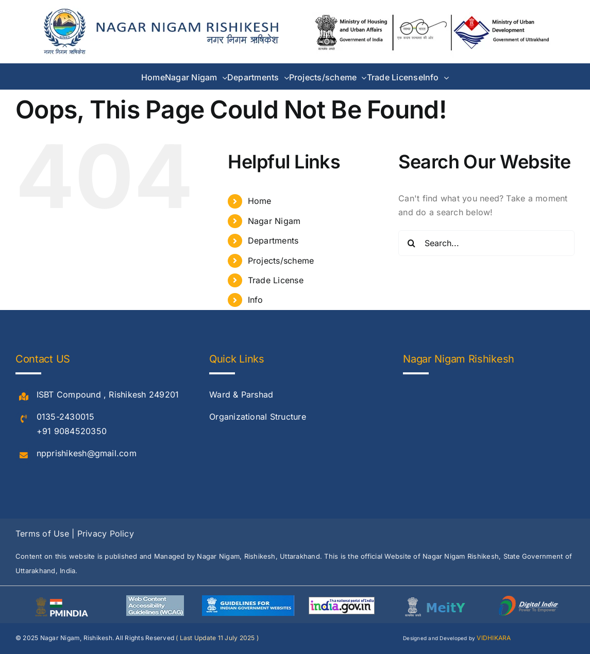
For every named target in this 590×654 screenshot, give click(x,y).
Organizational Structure (257, 416)
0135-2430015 (66, 416)
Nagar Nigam (274, 221)
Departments (273, 240)
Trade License (276, 280)
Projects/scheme (281, 260)
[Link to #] (23, 397)
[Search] (411, 243)
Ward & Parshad (241, 394)
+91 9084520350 (72, 431)
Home (260, 201)
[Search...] (486, 243)
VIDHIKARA (494, 638)
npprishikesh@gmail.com (87, 453)
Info (255, 300)
